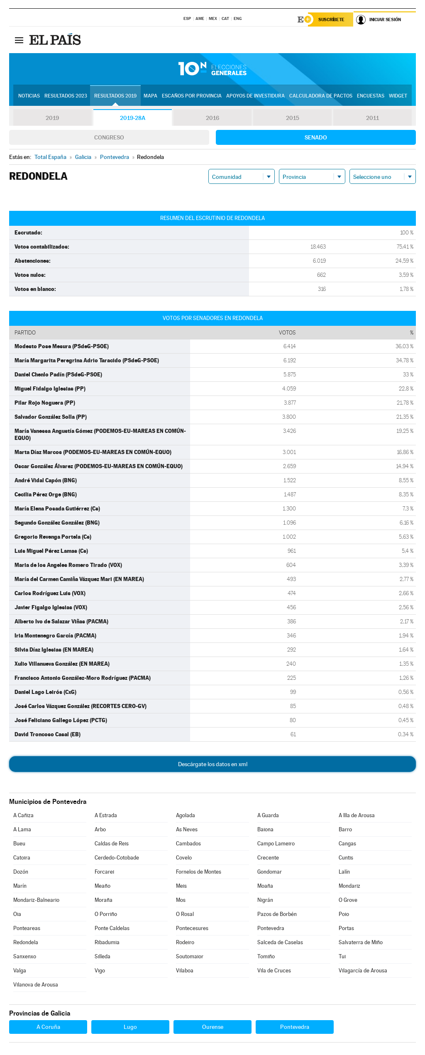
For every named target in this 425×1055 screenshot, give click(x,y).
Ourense (212, 1026)
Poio (344, 914)
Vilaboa (184, 970)
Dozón (20, 872)
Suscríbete (331, 19)
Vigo (100, 970)
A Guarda (268, 815)
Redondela (25, 942)
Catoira (21, 858)
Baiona (265, 829)
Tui (342, 956)
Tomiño (266, 956)
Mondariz (349, 886)
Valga (19, 970)
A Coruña (48, 1026)
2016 (212, 118)
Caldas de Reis (112, 843)
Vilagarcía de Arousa (363, 970)
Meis (181, 886)
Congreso (109, 137)
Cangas (347, 843)
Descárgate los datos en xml (212, 764)
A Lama (22, 829)
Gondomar (269, 872)
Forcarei (104, 872)
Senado (316, 137)
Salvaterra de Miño (361, 942)
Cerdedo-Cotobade (117, 858)
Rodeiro (185, 942)
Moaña (265, 886)
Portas (346, 928)
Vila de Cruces (274, 970)
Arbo (100, 829)
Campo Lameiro (276, 843)
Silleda (102, 956)
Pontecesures (192, 928)
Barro (345, 829)
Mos (181, 900)
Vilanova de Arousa (35, 985)
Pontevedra (270, 928)
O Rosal (185, 914)
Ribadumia (107, 942)
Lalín (344, 872)
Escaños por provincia (192, 96)
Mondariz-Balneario (36, 900)
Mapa (150, 96)
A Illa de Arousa (357, 815)
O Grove (348, 900)
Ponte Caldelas (112, 928)
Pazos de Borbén (277, 914)
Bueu (19, 843)
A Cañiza (23, 815)
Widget (398, 96)
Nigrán (265, 900)
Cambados (188, 843)
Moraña (103, 900)
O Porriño (106, 914)
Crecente (268, 858)
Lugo (130, 1026)
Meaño (102, 886)
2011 (372, 118)
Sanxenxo (24, 956)
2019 (52, 118)
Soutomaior (189, 956)
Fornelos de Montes (198, 872)
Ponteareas (26, 928)
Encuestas (370, 96)
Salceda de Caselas (280, 942)
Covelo (184, 858)
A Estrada (106, 815)
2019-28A (132, 118)
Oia (17, 914)
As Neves (187, 829)
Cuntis (346, 858)
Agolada (185, 815)
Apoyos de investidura (255, 96)
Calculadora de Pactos (320, 96)
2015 (292, 118)
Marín (20, 886)
